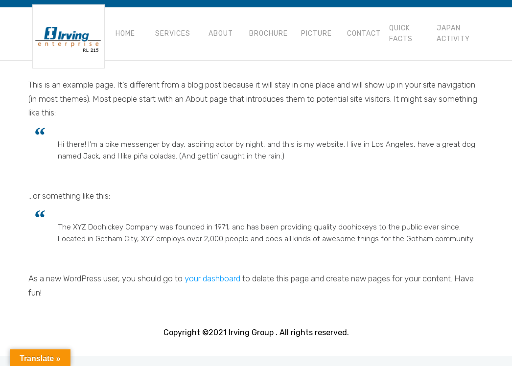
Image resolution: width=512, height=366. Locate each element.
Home (125, 33)
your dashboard (212, 278)
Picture (316, 33)
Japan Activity (453, 33)
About (221, 33)
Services (172, 33)
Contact (364, 33)
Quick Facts (401, 33)
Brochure (268, 33)
